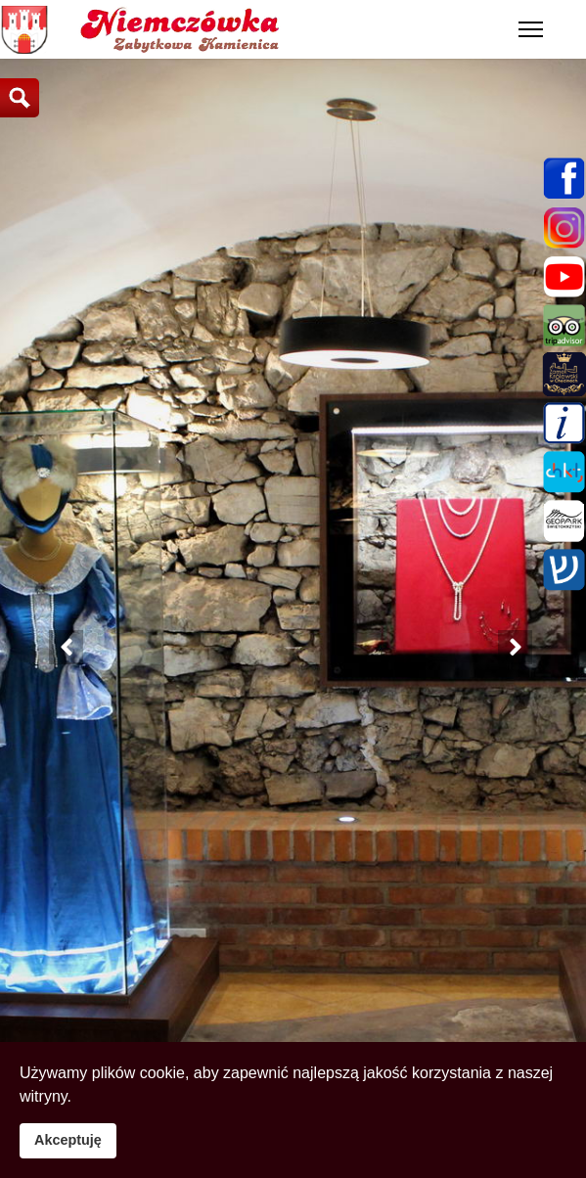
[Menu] (530, 29)
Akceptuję (68, 1140)
